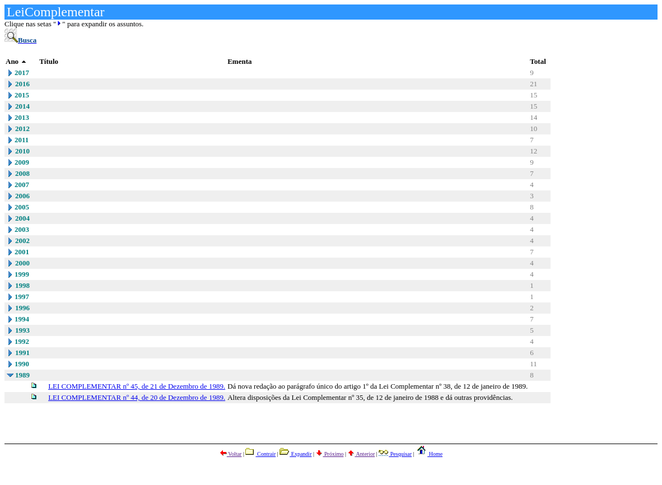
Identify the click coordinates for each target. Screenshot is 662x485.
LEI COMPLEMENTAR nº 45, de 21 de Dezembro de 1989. (136, 386)
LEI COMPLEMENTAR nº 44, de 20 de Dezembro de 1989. (136, 397)
